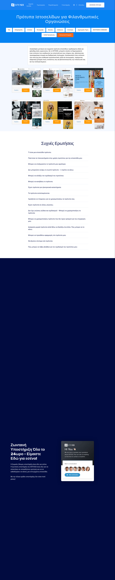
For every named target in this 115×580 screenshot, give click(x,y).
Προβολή (16, 90)
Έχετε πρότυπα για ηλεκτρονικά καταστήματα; (44, 187)
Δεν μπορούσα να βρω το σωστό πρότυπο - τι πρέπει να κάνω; (51, 170)
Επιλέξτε (26, 90)
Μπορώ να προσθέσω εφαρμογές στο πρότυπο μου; (47, 235)
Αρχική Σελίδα (30, 5)
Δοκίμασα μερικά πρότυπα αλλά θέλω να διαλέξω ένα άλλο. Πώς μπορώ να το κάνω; (56, 228)
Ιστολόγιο (29, 30)
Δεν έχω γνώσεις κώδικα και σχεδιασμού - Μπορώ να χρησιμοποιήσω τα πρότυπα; (54, 212)
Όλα (9, 30)
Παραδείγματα (53, 5)
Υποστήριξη (66, 5)
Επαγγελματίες (19, 30)
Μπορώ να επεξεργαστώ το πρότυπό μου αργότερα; (47, 164)
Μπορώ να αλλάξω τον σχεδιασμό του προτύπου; (46, 176)
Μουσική (50, 30)
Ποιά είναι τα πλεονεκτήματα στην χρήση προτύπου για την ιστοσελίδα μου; (55, 158)
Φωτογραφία (40, 30)
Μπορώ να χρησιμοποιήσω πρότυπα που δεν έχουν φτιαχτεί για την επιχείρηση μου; (56, 220)
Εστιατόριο (70, 30)
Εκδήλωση (60, 30)
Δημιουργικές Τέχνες (83, 30)
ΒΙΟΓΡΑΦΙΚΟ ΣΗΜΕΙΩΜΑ (100, 30)
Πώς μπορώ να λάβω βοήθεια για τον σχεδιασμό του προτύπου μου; (52, 247)
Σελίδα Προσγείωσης (49, 35)
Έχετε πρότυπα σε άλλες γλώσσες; (40, 205)
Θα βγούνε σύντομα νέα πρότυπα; (40, 241)
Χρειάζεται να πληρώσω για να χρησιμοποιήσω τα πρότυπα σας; (51, 199)
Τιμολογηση (41, 5)
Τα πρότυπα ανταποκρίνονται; (39, 193)
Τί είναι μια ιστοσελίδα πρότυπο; (39, 152)
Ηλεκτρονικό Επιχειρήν (65, 35)
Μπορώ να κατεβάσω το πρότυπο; (40, 182)
